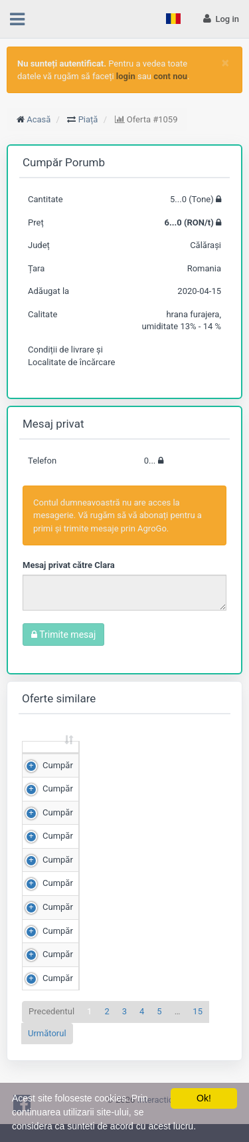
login (125, 76)
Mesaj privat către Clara (69, 565)
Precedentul (51, 1036)
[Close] (225, 63)
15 (198, 1036)
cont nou (170, 76)
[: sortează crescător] (51, 760)
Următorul (47, 1058)
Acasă (38, 119)
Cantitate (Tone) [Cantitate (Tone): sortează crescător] (102, 759)
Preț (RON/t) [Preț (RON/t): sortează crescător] (179, 759)
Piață (88, 119)
